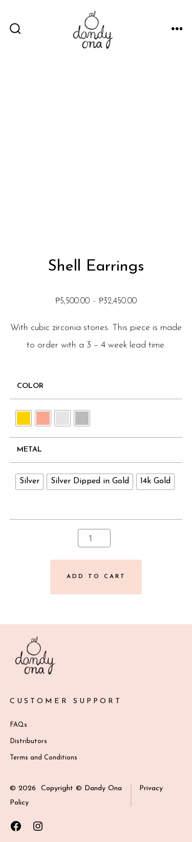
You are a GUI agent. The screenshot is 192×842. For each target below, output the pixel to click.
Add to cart (96, 576)
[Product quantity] (94, 538)
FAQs (18, 725)
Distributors (28, 741)
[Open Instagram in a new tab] (38, 826)
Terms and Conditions (43, 757)
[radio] (23, 418)
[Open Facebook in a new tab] (16, 826)
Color (30, 386)
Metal (29, 450)
